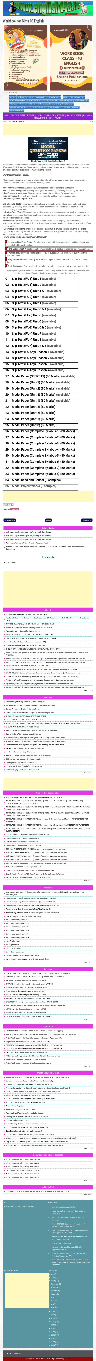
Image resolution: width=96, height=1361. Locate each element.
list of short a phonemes (15, 952)
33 (7, 474)
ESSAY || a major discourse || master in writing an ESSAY (26, 1013)
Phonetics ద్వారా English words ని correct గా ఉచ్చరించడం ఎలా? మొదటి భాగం (32, 912)
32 (7, 468)
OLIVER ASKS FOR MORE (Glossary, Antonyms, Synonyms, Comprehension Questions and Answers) (42, 676)
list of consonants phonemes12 (17, 927)
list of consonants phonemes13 (17, 930)
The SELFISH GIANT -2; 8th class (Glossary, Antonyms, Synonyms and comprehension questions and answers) (45, 659)
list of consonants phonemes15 (17, 938)
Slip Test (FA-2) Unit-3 (26, 297)
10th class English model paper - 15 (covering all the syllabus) (28, 532)
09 (7, 327)
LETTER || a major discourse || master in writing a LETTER (26, 1009)
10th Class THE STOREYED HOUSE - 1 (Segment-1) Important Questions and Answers (36, 860)
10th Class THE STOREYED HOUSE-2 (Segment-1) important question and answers (35, 849)
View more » (88, 690)
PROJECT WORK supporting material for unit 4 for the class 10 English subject (34, 1049)
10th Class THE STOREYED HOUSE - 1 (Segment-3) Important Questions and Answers (36, 852)
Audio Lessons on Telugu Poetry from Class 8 (22, 1167)
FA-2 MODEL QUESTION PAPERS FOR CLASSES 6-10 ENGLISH (28, 878)
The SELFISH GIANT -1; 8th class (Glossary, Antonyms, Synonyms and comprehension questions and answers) (45, 662)
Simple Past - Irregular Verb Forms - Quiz (20, 1109)
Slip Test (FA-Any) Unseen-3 (30, 364)
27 (7, 437)
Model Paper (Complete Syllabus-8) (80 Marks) (43, 474)
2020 (53, 1322)
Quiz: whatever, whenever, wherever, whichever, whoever (26, 1124)
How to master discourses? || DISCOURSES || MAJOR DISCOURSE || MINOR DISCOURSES (38, 973)
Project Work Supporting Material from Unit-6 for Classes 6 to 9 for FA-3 (32, 638)
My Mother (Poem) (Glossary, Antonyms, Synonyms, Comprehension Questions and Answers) (39, 684)
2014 (53, 1342)
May (52, 1304)
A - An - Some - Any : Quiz (15, 1106)
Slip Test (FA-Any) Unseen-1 (30, 352)
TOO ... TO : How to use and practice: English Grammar (25, 1102)
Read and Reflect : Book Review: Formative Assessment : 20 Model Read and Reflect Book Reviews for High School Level (45, 548)
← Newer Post (9, 520)
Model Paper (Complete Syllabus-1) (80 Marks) (43, 431)
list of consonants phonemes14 (17, 934)
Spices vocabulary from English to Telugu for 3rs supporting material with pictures (35, 738)
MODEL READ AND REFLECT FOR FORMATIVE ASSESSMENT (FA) (29, 635)
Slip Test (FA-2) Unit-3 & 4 (29, 309)
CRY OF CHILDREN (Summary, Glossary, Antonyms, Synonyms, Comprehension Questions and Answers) (43, 673)
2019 (53, 1325)
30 (7, 455)
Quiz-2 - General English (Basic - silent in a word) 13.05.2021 (27, 835)
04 (7, 297)
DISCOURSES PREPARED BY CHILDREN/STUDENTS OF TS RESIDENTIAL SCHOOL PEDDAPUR (39, 1192)
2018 (53, 1328)
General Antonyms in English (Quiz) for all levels (23, 709)
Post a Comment (10, 562)
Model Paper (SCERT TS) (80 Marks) (36, 376)
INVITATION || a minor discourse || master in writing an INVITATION (29, 984)
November (55, 1287)
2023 (53, 1311)
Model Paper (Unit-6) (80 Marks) (33, 413)
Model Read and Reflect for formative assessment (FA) (26, 642)
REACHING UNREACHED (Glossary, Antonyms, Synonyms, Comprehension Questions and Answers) (42, 669)
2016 (53, 1335)
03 (7, 291)
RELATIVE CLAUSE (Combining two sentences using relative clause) (30, 1099)
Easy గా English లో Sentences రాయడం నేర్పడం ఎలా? (24, 734)
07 (7, 315)
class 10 (15, 509)
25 (7, 425)
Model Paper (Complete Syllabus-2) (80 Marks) (43, 437)
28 (7, 443)
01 (7, 279)
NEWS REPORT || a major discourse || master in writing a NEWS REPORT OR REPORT (35, 1005)
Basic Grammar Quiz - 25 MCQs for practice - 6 (22, 838)
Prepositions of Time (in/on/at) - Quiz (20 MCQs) (23, 845)
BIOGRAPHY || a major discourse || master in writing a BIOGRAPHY (29, 1016)
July (52, 1297)
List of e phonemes (13, 941)
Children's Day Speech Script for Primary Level (22, 770)
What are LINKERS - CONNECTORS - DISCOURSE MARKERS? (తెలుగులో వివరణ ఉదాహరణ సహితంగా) (41, 1138)
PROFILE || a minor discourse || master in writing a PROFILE (27, 980)
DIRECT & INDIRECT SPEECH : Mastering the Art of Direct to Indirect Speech (33, 1092)
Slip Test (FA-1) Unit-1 (26, 279)
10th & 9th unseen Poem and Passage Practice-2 (23, 867)
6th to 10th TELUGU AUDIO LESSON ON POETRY (23, 1170)
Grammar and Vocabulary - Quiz (17, 1120)
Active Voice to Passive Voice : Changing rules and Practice (27, 543)
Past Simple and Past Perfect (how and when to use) (25, 1113)
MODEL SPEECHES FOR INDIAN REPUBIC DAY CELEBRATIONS (28, 666)
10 (7, 333)
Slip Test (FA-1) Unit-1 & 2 (29, 291)
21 (7, 400)
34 (7, 480)
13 (7, 352)
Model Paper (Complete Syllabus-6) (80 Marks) (43, 462)
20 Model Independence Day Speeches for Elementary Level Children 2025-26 (34, 797)
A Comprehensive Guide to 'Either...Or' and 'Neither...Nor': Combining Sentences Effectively (38, 1088)
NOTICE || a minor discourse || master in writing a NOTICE (26, 995)
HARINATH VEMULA (18, 122)
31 (7, 462)
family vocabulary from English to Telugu (20, 752)
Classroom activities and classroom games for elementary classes (30, 713)
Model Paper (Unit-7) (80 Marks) (33, 419)
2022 (53, 1315)
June (53, 1301)
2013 (53, 1345)
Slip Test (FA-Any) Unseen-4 (30, 370)
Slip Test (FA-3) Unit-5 (26, 315)
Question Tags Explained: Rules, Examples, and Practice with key (29, 1084)
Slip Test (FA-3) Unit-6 (26, 321)
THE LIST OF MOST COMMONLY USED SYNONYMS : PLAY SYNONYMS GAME (33, 649)
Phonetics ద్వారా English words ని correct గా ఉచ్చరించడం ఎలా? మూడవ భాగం (32, 905)
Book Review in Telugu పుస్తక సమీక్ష (64, 1207)
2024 (53, 1281)
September (55, 1291)
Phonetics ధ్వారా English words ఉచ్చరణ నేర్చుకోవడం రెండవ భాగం (28, 909)
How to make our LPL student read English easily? (24, 916)
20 (7, 394)
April (52, 1307)
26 (7, 431)
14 (7, 358)
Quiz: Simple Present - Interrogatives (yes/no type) (24, 1131)
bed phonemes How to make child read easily (22, 955)
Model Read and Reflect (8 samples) (36, 480)
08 (7, 321)
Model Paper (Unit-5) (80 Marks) (33, 407)
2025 (53, 1277)
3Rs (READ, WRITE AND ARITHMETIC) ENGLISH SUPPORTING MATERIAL (31, 730)
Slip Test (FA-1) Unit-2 (26, 285)
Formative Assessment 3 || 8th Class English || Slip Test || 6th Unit (29, 628)
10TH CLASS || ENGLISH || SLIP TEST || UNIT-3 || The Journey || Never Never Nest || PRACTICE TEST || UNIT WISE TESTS (47, 825)
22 (7, 407)
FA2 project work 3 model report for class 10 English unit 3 (27, 1052)
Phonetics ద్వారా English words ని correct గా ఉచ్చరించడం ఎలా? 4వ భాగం (31, 902)
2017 (53, 1332)
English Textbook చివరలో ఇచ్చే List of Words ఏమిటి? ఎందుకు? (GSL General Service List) (37, 1142)
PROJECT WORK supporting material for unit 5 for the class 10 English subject (34, 1045)
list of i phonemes (12, 945)
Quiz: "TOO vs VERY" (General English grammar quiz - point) (27, 1127)
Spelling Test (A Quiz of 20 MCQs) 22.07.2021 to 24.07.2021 (27, 1117)
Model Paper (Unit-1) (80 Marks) (33, 382)
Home (48, 520)
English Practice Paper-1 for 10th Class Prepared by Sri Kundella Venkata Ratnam (35, 874)
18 (7, 382)
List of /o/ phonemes (13, 948)
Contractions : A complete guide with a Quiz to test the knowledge (30, 1081)
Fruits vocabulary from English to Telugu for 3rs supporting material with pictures (35, 745)
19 (7, 388)
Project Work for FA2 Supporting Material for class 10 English (28, 1042)
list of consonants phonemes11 (17, 923)
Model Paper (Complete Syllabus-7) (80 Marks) (43, 468)
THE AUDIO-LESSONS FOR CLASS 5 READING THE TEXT (26, 716)
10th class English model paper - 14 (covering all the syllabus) (28, 536)
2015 (53, 1338)
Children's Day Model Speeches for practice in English (25, 645)
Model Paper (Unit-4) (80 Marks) (33, 400)
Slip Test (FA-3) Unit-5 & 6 (29, 327)
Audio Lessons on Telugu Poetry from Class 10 (23, 1159)
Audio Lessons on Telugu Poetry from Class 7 (22, 1174)
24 (7, 419)
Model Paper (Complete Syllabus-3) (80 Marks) (43, 443)
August (53, 1294)
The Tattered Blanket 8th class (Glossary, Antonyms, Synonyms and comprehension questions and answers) (45, 687)
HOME (9, 1353)
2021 (53, 1318)
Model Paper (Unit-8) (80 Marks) (33, 425)
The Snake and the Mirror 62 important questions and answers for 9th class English (36, 863)
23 (7, 413)
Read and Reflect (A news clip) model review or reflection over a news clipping (34, 1031)
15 (7, 364)
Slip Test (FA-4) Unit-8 (26, 339)
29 (7, 449)
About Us (17, 1353)
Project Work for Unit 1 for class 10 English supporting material (28, 1063)
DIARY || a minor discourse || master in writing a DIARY (25, 991)
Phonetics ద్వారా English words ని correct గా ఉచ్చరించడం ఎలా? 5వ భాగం (31, 898)
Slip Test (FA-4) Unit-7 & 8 (29, 346)
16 (7, 370)
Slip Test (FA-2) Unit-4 (26, 303)
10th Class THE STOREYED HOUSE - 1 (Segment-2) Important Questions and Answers (36, 856)
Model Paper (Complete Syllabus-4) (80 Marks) (43, 449)
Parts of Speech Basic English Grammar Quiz (22, 842)
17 (7, 376)
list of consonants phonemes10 (17, 920)
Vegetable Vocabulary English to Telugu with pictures (25, 748)
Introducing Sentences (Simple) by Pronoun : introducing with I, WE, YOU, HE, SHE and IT (37, 1077)
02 (7, 285)
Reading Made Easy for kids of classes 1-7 (21, 763)
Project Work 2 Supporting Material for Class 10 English (26, 1059)
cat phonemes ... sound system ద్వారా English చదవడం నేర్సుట (27, 959)
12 (7, 346)
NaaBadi (67, 1359)
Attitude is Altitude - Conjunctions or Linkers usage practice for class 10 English (34, 1145)
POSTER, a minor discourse (61, 1243)
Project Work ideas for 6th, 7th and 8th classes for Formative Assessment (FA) (34, 1038)
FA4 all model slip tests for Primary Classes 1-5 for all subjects (28, 755)
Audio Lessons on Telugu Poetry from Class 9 (22, 1163)
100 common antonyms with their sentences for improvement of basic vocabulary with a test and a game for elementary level (45, 893)
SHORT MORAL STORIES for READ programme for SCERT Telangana (30, 705)
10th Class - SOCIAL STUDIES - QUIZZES (20, 1207)
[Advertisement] (48, 129)
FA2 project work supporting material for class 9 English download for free (33, 1056)
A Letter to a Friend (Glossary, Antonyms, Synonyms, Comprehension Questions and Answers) (40, 680)
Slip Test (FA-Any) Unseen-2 (30, 358)
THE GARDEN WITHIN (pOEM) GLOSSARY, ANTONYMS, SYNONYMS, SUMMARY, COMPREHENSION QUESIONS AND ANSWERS (47, 654)
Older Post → (87, 520)
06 (7, 309)
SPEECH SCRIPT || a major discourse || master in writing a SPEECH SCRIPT (32, 1002)
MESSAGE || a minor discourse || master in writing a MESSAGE (28, 998)
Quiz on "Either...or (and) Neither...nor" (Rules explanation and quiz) (30, 1134)
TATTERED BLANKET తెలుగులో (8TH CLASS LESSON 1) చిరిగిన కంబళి (30, 624)
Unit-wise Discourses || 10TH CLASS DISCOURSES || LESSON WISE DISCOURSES (35, 977)
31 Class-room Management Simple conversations (24, 759)
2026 (53, 1274)
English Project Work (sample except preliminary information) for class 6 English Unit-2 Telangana (41, 1034)
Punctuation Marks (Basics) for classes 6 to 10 (23, 631)
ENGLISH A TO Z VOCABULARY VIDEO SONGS (22, 727)
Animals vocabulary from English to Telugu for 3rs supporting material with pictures (36, 741)
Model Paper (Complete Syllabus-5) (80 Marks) (43, 455)
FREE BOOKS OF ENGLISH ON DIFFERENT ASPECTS (24, 720)
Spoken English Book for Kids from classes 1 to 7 (24, 766)
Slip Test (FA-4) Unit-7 (26, 333)
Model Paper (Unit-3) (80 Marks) (33, 394)
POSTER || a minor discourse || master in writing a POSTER (26, 988)
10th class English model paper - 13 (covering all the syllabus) (28, 539)
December (55, 1284)
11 (7, 339)
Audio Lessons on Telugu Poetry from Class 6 (22, 1177)
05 (7, 303)
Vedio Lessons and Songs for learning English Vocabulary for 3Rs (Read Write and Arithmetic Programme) (44, 723)
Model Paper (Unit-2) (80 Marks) (33, 388)
